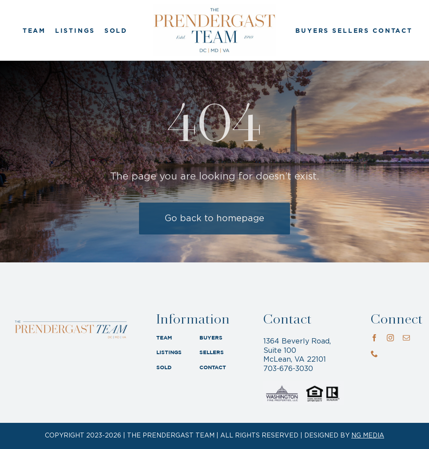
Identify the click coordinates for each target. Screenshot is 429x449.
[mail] (406, 337)
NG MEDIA (367, 436)
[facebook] (374, 337)
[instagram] (390, 337)
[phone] (374, 353)
